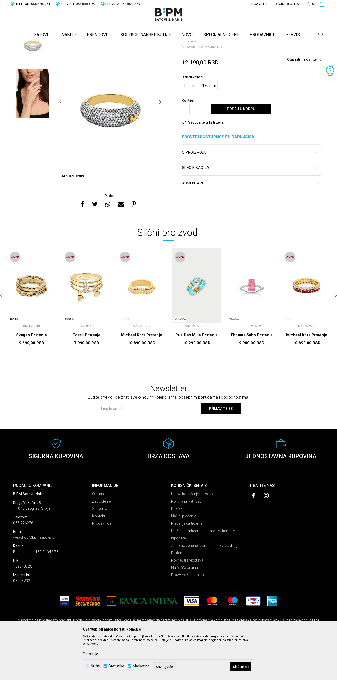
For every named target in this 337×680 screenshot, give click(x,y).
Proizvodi (50, 45)
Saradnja (99, 550)
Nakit (65, 45)
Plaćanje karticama (187, 565)
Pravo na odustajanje (188, 616)
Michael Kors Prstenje (141, 376)
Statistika (116, 666)
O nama (98, 535)
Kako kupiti (180, 550)
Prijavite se (221, 450)
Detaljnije (90, 654)
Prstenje (79, 45)
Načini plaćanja (183, 557)
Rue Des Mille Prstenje (196, 376)
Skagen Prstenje (31, 376)
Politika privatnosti (186, 543)
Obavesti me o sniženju (304, 101)
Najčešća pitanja (184, 609)
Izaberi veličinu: (193, 118)
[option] (32, 84)
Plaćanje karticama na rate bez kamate (203, 572)
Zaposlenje (101, 543)
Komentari (250, 224)
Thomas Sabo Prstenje (251, 376)
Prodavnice (101, 565)
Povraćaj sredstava (187, 601)
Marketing (141, 666)
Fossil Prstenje (87, 376)
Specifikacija (250, 209)
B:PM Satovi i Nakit (26, 45)
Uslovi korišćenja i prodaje (192, 535)
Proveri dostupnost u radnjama (250, 178)
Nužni (95, 666)
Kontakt (98, 557)
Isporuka (178, 579)
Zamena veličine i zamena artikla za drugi (204, 587)
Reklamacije (181, 594)
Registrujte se (288, 4)
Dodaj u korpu (241, 150)
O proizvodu (250, 194)
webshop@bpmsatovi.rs (33, 579)
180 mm (209, 127)
